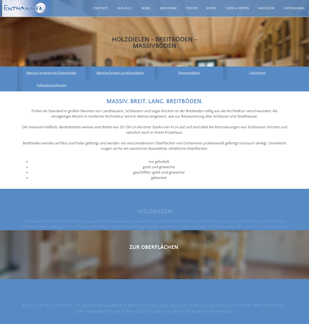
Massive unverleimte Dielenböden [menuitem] (51, 73)
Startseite (100, 8)
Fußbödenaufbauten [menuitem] (52, 86)
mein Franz (168, 8)
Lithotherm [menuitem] (257, 73)
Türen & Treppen (237, 8)
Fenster (191, 8)
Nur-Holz (124, 8)
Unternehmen (293, 8)
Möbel (146, 8)
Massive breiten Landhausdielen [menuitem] (120, 73)
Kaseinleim (266, 8)
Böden (211, 8)
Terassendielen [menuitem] (189, 73)
